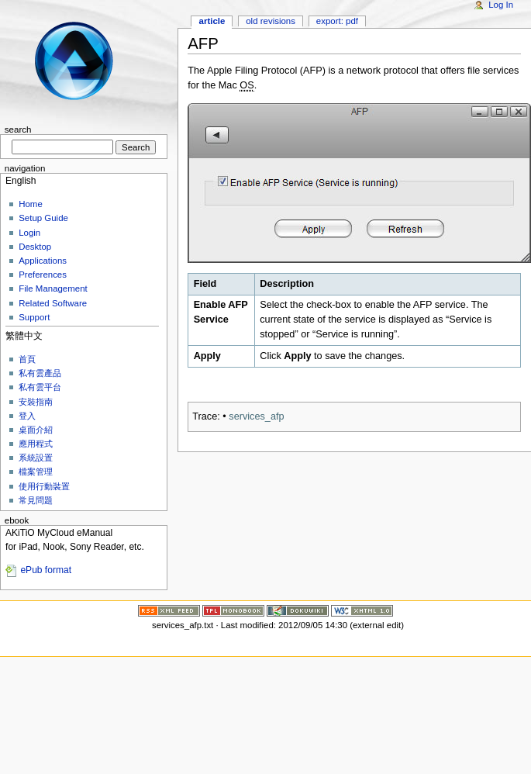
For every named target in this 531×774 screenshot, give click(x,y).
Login (29, 232)
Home (31, 204)
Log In (500, 4)
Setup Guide (43, 218)
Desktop (35, 246)
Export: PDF (337, 21)
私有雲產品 (40, 373)
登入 (27, 415)
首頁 (27, 359)
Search (18, 129)
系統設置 (36, 457)
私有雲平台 (40, 387)
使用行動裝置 (44, 486)
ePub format (45, 570)
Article (212, 21)
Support (34, 317)
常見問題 (36, 500)
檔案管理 (36, 471)
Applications (43, 260)
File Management (53, 288)
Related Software (53, 303)
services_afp (256, 416)
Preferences (43, 274)
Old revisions (270, 21)
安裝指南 (36, 401)
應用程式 (36, 443)
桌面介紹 (36, 429)
